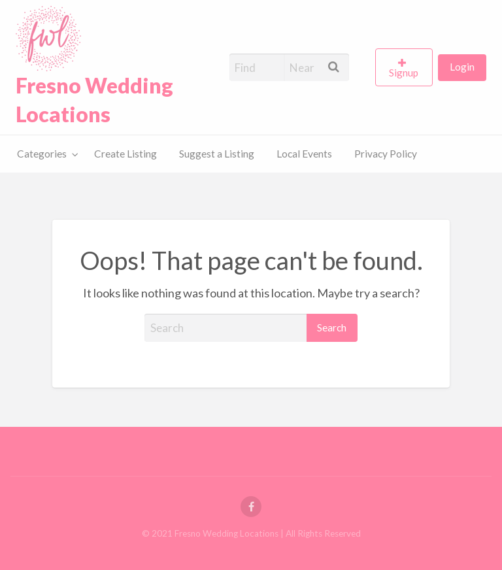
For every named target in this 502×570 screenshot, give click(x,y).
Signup (403, 72)
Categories (42, 153)
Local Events (304, 153)
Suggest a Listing (216, 153)
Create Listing (125, 153)
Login (462, 67)
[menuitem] (406, 67)
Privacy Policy (385, 153)
